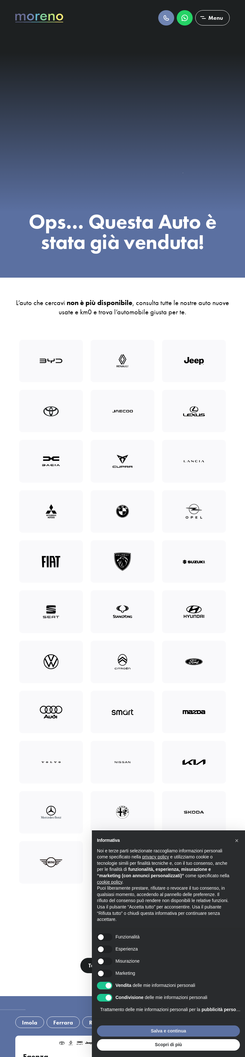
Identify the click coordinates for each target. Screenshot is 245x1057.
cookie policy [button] (109, 882)
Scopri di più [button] (168, 1044)
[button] (237, 840)
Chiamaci (166, 18)
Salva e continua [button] (168, 1030)
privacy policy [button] (155, 856)
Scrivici (185, 18)
